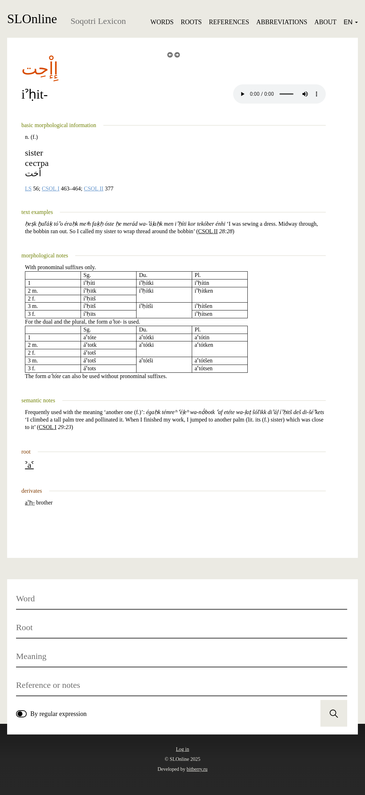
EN (351, 22)
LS (28, 189)
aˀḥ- (30, 503)
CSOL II (93, 189)
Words (162, 22)
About (325, 22)
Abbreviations (281, 22)
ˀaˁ (29, 465)
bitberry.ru (197, 769)
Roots (191, 22)
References (229, 22)
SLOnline (32, 18)
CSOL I (51, 189)
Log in (182, 749)
